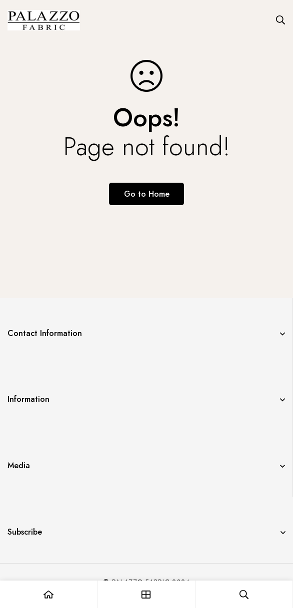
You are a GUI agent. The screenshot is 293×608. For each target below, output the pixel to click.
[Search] (280, 20)
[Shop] (146, 594)
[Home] (49, 594)
